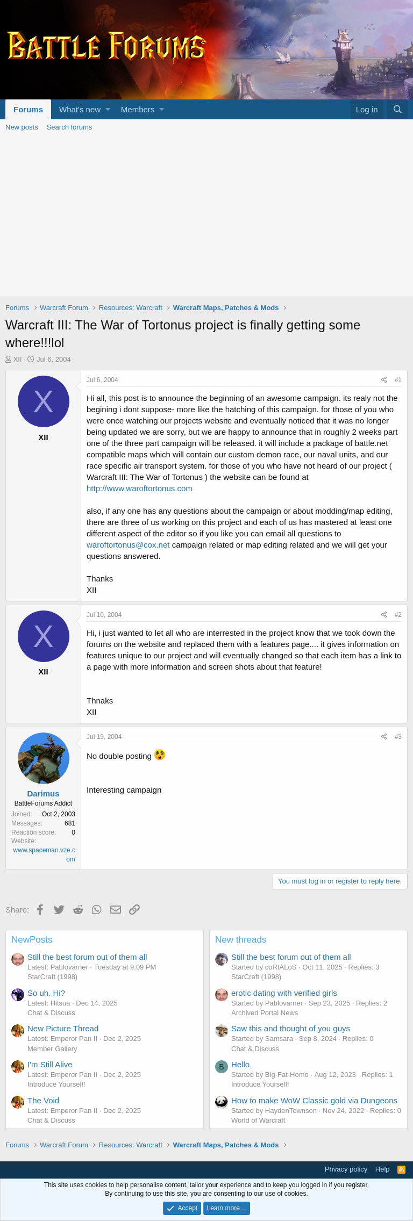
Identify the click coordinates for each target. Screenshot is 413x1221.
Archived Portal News (264, 1013)
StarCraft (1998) (52, 977)
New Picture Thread (62, 1028)
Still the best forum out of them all (87, 956)
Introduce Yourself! (56, 1084)
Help (382, 1169)
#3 (398, 737)
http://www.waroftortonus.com (140, 488)
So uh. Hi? (46, 992)
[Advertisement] (206, 216)
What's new (80, 109)
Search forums (69, 127)
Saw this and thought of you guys (290, 1028)
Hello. (241, 1064)
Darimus (43, 793)
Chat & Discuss (51, 1013)
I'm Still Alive (50, 1064)
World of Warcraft (258, 1120)
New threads (240, 940)
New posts (21, 127)
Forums (28, 109)
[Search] (397, 109)
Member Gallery (52, 1049)
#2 (398, 615)
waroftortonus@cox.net (128, 544)
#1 (398, 380)
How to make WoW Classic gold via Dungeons (314, 1100)
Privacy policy (346, 1169)
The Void (43, 1100)
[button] (108, 109)
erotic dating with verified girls (284, 992)
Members (138, 109)
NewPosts (32, 940)
